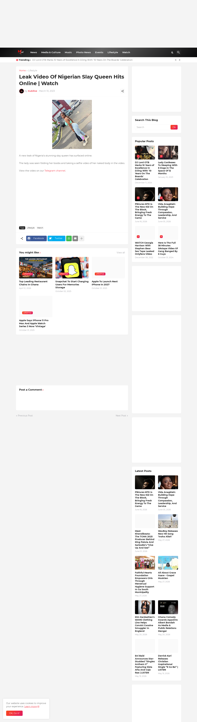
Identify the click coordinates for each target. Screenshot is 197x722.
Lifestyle (113, 52)
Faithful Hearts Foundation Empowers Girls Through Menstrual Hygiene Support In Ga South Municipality (144, 582)
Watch (126, 52)
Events (99, 52)
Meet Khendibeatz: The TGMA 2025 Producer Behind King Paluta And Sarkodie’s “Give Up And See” (144, 539)
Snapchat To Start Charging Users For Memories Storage (72, 284)
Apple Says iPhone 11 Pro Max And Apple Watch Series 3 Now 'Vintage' (33, 323)
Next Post (121, 415)
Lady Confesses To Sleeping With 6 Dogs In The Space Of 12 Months (167, 168)
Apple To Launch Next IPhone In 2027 (105, 283)
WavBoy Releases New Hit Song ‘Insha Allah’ (168, 534)
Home (22, 70)
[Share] (122, 91)
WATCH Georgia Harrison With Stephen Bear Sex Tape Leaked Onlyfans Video (144, 248)
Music (68, 52)
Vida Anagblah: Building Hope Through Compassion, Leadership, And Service (167, 211)
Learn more (30, 706)
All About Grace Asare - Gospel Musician (167, 575)
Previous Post (25, 415)
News (33, 52)
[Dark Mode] (172, 52)
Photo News (83, 52)
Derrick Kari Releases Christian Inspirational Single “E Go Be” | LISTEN (168, 662)
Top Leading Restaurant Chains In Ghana (33, 283)
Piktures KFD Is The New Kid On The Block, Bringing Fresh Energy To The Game (144, 211)
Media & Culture (50, 52)
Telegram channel (54, 170)
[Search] (178, 52)
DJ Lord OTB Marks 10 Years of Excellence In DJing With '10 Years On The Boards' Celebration (82, 60)
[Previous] (175, 59)
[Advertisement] (98, 23)
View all (121, 253)
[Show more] (81, 238)
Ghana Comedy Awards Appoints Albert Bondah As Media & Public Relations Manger (168, 624)
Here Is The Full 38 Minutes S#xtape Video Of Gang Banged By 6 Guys (168, 248)
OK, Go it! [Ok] (14, 713)
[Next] (179, 59)
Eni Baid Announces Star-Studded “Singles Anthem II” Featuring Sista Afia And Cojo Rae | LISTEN (145, 664)
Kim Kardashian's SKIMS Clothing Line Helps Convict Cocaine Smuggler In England (145, 624)
